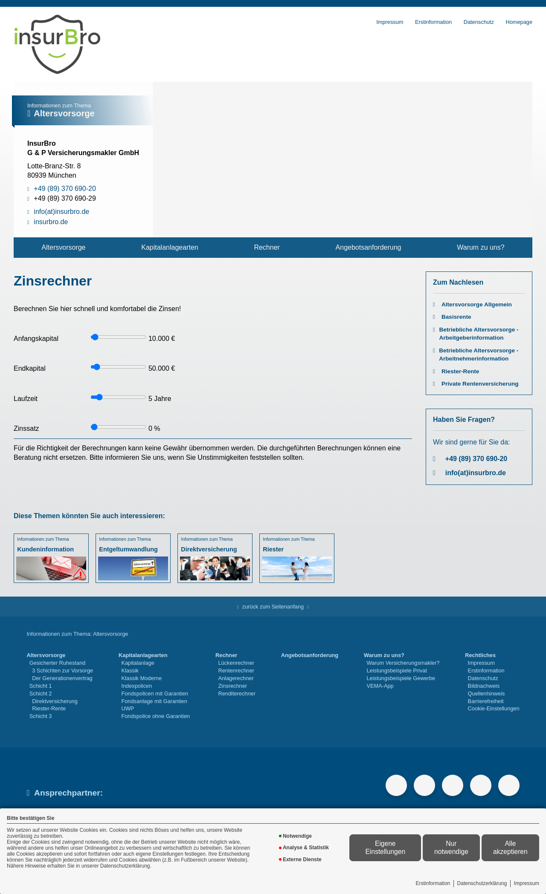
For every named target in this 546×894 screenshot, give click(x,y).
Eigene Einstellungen (385, 847)
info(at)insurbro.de (475, 472)
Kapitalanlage (137, 663)
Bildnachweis (484, 686)
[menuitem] (63, 247)
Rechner (266, 247)
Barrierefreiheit (486, 701)
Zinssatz (26, 428)
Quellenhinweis (486, 693)
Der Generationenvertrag (62, 678)
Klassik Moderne (141, 678)
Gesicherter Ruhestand (57, 663)
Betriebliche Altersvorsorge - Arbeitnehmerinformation (478, 354)
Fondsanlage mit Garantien (154, 701)
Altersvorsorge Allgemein (476, 304)
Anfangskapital (36, 338)
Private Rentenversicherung (480, 384)
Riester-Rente (460, 371)
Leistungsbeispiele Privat (396, 670)
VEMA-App (379, 686)
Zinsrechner (232, 686)
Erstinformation (433, 883)
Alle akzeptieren (510, 847)
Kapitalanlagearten (169, 247)
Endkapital (30, 368)
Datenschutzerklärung (482, 883)
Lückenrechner (236, 663)
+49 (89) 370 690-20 (476, 458)
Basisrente (456, 317)
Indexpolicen (136, 686)
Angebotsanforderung (368, 247)
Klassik (130, 670)
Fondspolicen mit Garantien (154, 693)
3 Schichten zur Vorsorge (62, 670)
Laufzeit (26, 398)
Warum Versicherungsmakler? (402, 663)
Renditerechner (237, 693)
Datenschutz (479, 22)
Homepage (518, 22)
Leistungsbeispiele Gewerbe (400, 678)
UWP (127, 708)
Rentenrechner (236, 670)
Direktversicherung (55, 701)
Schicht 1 (40, 686)
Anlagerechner (235, 678)
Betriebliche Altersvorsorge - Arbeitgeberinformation (478, 333)
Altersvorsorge (63, 247)
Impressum (526, 883)
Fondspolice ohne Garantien (155, 716)
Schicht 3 (40, 716)
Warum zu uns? (480, 247)
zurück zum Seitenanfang (273, 606)
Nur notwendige (451, 847)
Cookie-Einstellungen (494, 708)
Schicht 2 (40, 693)
